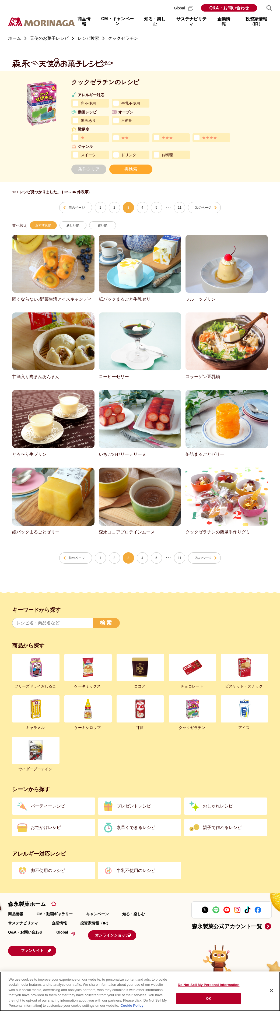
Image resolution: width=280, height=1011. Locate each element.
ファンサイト (44, 949)
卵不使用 (88, 103)
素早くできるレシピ (136, 827)
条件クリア (89, 169)
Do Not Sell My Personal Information (208, 985)
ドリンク (128, 155)
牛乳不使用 (130, 103)
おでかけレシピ (46, 827)
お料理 (167, 155)
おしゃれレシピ (218, 806)
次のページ (203, 207)
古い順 (102, 225)
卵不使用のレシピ (48, 870)
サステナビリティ (23, 923)
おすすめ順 (43, 225)
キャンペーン (97, 914)
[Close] (271, 990)
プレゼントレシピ (134, 806)
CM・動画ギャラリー (55, 914)
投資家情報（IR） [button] (256, 21)
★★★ (167, 138)
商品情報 (15, 914)
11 (179, 207)
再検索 (130, 169)
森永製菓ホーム (27, 904)
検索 (106, 623)
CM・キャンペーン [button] (117, 21)
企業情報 (59, 923)
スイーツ (88, 155)
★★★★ (209, 138)
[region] (140, 991)
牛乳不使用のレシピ (136, 870)
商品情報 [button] (84, 21)
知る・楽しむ (133, 914)
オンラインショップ (121, 934)
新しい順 (72, 225)
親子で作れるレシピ (222, 827)
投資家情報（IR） (95, 923)
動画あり (88, 120)
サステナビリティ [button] (191, 21)
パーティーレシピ (48, 806)
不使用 (126, 120)
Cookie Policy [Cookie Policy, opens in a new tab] (131, 1005)
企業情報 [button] (223, 21)
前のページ (77, 207)
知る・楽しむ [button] (155, 21)
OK (208, 998)
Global (183, 8)
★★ (125, 138)
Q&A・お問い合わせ (229, 8)
